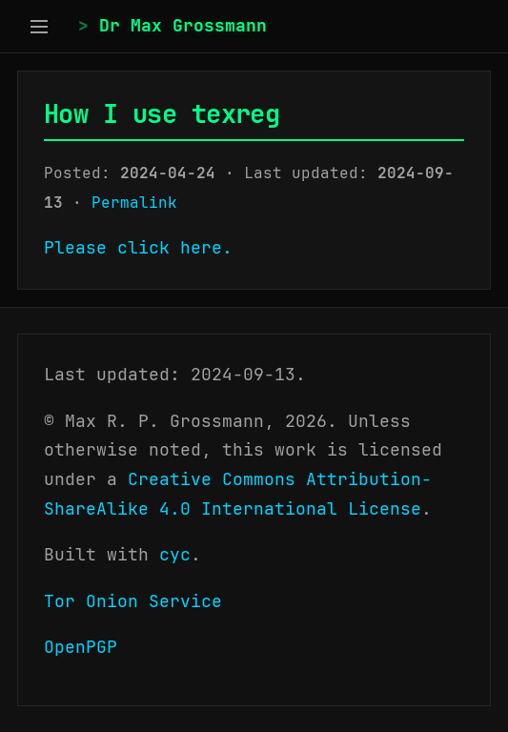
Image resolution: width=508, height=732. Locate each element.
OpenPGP (80, 647)
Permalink (134, 203)
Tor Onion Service (133, 601)
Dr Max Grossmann (183, 25)
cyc (175, 554)
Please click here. (138, 247)
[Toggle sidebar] (39, 26)
